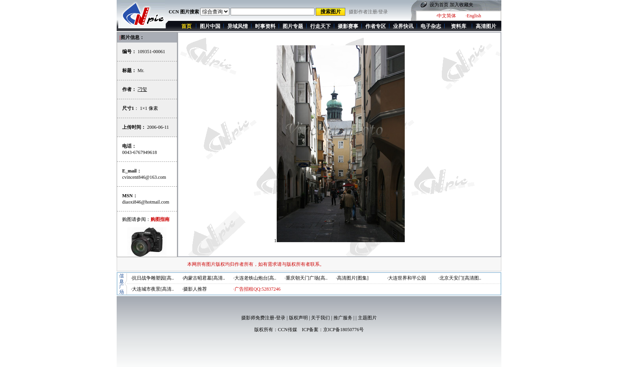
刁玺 (142, 89)
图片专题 (293, 26)
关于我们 (320, 318)
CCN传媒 (287, 329)
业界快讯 (403, 26)
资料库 (458, 26)
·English (473, 16)
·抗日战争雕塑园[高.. (152, 278)
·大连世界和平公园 (406, 278)
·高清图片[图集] (352, 278)
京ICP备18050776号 (343, 329)
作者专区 (375, 26)
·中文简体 (446, 16)
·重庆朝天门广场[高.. (306, 278)
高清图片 (486, 26)
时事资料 (265, 26)
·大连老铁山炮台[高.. (254, 278)
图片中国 (210, 26)
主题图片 (367, 318)
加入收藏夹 (461, 4)
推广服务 (342, 318)
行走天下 (320, 26)
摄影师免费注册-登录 (263, 318)
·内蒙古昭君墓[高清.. (203, 278)
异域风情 (237, 26)
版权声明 (298, 318)
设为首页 (439, 4)
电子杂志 (431, 26)
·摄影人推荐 (194, 289)
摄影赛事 (348, 26)
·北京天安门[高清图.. (459, 278)
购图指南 (160, 219)
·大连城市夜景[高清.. (152, 289)
